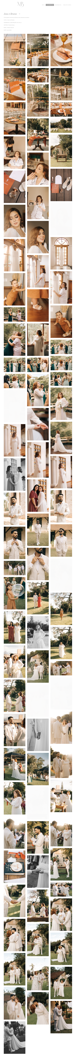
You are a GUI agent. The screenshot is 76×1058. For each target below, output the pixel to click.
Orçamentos (58, 4)
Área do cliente (67, 4)
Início (43, 4)
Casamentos (50, 4)
